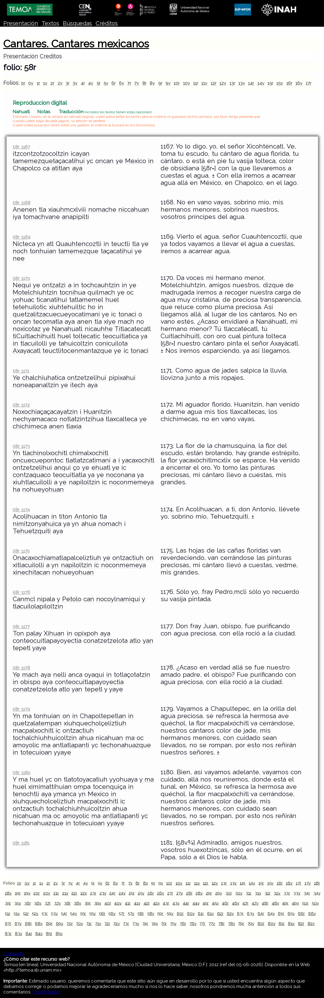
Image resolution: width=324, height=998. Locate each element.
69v (59, 923)
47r (245, 903)
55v (92, 913)
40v (117, 903)
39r (87, 903)
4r (83, 83)
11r (195, 83)
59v (170, 913)
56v (111, 913)
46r (225, 903)
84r (29, 933)
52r (26, 913)
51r (7, 913)
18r (317, 882)
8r (144, 83)
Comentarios (46, 992)
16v (298, 83)
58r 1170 (21, 278)
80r (260, 923)
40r (107, 903)
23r (93, 893)
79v (250, 923)
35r (8, 903)
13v (241, 83)
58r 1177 (21, 626)
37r (48, 903)
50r (305, 903)
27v (179, 893)
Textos (50, 23)
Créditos (107, 23)
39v (97, 903)
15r (270, 83)
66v (312, 913)
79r (241, 923)
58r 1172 (21, 404)
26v (160, 893)
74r (145, 923)
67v (18, 923)
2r (52, 83)
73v (135, 923)
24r (112, 893)
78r (221, 923)
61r (201, 913)
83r (8, 933)
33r (287, 893)
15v (279, 83)
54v (73, 913)
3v (75, 83)
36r (27, 903)
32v (277, 893)
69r (49, 923)
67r (8, 923)
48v (275, 903)
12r (214, 83)
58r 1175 (21, 550)
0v (30, 83)
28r (189, 893)
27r (170, 893)
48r (265, 903)
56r (102, 913)
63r (240, 913)
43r (166, 903)
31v (258, 893)
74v (155, 923)
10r (177, 83)
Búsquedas (77, 23)
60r (180, 913)
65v (291, 913)
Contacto (13, 953)
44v (196, 903)
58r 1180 (21, 772)
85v (59, 933)
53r (45, 913)
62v (230, 913)
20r (36, 893)
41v (137, 903)
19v (27, 893)
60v (191, 913)
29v (218, 893)
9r (160, 83)
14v (260, 83)
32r (267, 893)
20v (46, 893)
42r (147, 903)
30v (238, 893)
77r (202, 923)
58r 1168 (21, 202)
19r (18, 893)
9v (168, 83)
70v (79, 923)
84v (39, 933)
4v (90, 83)
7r (129, 83)
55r (83, 913)
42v (156, 903)
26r (151, 893)
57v (131, 913)
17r (309, 83)
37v (57, 903)
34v (316, 893)
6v (121, 83)
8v (152, 83)
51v (17, 913)
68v (39, 923)
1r (38, 83)
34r (307, 893)
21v (65, 893)
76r (183, 923)
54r (64, 913)
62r (220, 913)
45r (206, 903)
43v (175, 903)
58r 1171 (21, 370)
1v (45, 83)
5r (99, 83)
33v (296, 893)
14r (251, 83)
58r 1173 (21, 446)
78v (231, 923)
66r (301, 913)
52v (35, 913)
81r (281, 923)
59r (160, 913)
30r (228, 893)
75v (173, 923)
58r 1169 (21, 237)
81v (291, 923)
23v (103, 893)
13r (232, 83)
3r (68, 83)
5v (106, 83)
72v (116, 923)
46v (235, 903)
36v (37, 903)
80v (271, 923)
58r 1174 (21, 509)
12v (223, 83)
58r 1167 (21, 146)
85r (49, 933)
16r (289, 83)
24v (122, 893)
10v (186, 83)
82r (301, 923)
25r (132, 893)
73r (126, 923)
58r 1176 (21, 592)
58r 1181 (21, 843)
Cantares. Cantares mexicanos (76, 44)
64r (260, 913)
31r (248, 893)
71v (98, 923)
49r (285, 903)
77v (212, 923)
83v (18, 933)
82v (311, 923)
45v (215, 903)
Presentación (20, 23)
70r (70, 923)
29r (209, 893)
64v (271, 913)
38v (77, 903)
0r (23, 83)
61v (210, 913)
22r (74, 893)
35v (17, 903)
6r (113, 83)
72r (107, 923)
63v (250, 913)
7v (136, 83)
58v (150, 913)
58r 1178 (21, 667)
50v (315, 903)
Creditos (51, 56)
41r (128, 903)
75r (164, 923)
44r (186, 903)
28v (199, 893)
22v (83, 893)
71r (89, 923)
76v (192, 923)
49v (295, 903)
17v (308, 882)
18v (8, 893)
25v (141, 893)
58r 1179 (21, 709)
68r (28, 923)
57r (121, 913)
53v (54, 913)
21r (56, 893)
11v (204, 83)
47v (255, 903)
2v (60, 83)
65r (281, 913)
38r (67, 903)
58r (141, 913)
